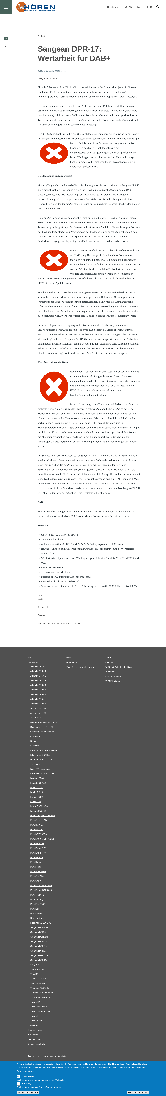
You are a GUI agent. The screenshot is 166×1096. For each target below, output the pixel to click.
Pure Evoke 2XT (38, 848)
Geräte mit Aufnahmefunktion (118, 667)
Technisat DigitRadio (39, 988)
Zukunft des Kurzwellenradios (80, 667)
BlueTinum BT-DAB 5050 (41, 727)
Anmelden (42, 624)
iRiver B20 (35, 1025)
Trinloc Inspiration (38, 1007)
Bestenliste (110, 662)
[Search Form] (157, 16)
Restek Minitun (37, 914)
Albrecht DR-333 (38, 685)
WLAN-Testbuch (112, 681)
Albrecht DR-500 (38, 690)
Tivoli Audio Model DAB (41, 997)
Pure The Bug (36, 900)
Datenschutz (35, 1056)
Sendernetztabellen (37, 1044)
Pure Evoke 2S (37, 844)
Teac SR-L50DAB (38, 979)
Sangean (42, 615)
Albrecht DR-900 (38, 704)
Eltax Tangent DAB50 (40, 755)
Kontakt (62, 1056)
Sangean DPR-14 (38, 946)
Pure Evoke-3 (36, 858)
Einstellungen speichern (28, 1092)
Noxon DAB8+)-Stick (39, 806)
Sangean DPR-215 (39, 955)
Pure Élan (34, 909)
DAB (40, 596)
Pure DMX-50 (36, 825)
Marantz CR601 (37, 778)
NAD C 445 (35, 802)
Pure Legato (36, 867)
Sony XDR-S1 (36, 965)
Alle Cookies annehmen (138, 1092)
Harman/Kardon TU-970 (41, 760)
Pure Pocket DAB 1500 (41, 886)
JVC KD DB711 (37, 764)
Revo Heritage (37, 918)
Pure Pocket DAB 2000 (41, 890)
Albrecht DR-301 (38, 676)
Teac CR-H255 (37, 969)
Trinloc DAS (35, 1002)
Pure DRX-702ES (38, 834)
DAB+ (40, 599)
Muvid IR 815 (36, 792)
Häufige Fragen (35, 1030)
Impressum (50, 1056)
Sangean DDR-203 (39, 937)
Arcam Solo (35, 718)
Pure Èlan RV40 (37, 904)
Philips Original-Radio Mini (42, 816)
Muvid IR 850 (36, 797)
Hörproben (33, 1035)
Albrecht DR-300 (38, 671)
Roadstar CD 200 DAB (40, 923)
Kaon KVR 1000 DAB (40, 769)
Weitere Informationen (25, 1071)
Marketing (26, 1083)
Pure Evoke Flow (38, 853)
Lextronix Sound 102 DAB (42, 774)
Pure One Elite (37, 876)
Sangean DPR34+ (38, 960)
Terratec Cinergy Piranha (41, 993)
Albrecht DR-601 (38, 699)
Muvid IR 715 (36, 788)
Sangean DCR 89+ (39, 928)
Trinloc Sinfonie (37, 1021)
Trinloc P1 (35, 1016)
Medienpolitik (34, 1039)
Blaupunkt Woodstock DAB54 (44, 722)
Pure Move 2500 (38, 872)
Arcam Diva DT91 (38, 713)
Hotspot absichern (113, 676)
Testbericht (43, 607)
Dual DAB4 (35, 746)
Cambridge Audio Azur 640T (43, 732)
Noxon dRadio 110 (39, 811)
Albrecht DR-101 (38, 666)
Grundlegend (28, 1076)
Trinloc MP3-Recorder (40, 1011)
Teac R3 (34, 974)
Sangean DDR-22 (38, 942)
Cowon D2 (35, 736)
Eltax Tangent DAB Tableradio (44, 750)
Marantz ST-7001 (38, 783)
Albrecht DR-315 (38, 680)
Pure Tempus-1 (37, 895)
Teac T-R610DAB (38, 983)
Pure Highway (36, 862)
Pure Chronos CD (38, 820)
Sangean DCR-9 (38, 932)
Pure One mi (36, 881)
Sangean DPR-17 (38, 951)
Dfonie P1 (34, 741)
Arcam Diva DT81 (38, 708)
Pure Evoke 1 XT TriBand (42, 839)
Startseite (42, 36)
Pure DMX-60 (36, 830)
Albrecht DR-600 (38, 694)
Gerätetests (33, 662)
